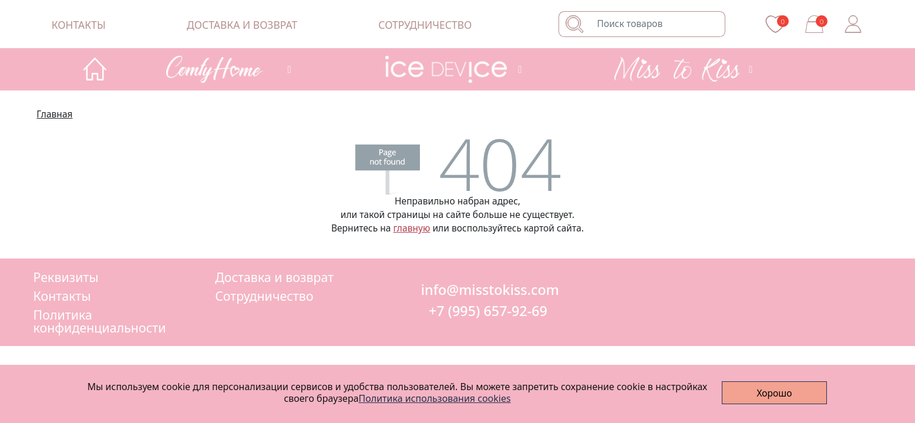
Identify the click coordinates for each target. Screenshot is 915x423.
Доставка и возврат (242, 25)
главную (411, 227)
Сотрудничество (425, 25)
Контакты (79, 25)
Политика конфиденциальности (99, 320)
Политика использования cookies (435, 397)
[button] (226, 69)
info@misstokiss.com (488, 289)
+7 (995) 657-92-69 (488, 311)
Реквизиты (66, 277)
